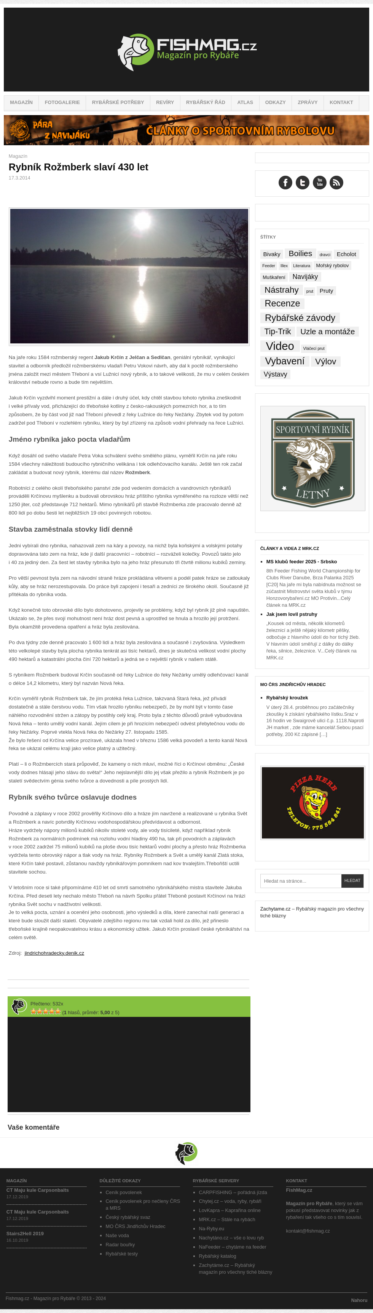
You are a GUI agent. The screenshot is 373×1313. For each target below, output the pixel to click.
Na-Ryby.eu (212, 1228)
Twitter (302, 182)
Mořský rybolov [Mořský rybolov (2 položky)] (332, 265)
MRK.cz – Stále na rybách (227, 1219)
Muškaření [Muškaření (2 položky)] (274, 277)
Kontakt (341, 102)
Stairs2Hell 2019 (25, 1233)
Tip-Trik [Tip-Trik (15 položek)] (277, 331)
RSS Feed (336, 182)
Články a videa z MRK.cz (289, 548)
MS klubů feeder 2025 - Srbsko (301, 561)
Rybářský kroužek (287, 698)
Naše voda (117, 1235)
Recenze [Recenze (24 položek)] (282, 303)
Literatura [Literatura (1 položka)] (301, 265)
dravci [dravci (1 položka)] (325, 254)
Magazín (21, 102)
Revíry (165, 102)
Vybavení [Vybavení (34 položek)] (284, 361)
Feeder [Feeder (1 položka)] (268, 265)
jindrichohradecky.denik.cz (54, 953)
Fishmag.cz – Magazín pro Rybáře (186, 49)
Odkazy (275, 102)
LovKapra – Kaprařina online (230, 1210)
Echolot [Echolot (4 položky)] (346, 254)
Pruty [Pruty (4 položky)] (326, 290)
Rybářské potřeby (118, 102)
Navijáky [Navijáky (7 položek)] (305, 277)
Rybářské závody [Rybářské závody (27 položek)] (300, 318)
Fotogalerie (62, 102)
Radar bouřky (120, 1244)
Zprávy (308, 102)
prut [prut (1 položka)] (309, 291)
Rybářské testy (122, 1254)
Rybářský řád (205, 102)
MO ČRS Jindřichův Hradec (293, 684)
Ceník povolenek (124, 1192)
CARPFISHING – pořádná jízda (233, 1192)
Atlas (245, 102)
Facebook (285, 182)
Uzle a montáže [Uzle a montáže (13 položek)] (327, 331)
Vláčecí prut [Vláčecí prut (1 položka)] (313, 348)
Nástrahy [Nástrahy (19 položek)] (282, 290)
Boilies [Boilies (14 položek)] (300, 253)
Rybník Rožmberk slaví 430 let (78, 167)
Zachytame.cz (275, 909)
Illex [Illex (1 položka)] (284, 265)
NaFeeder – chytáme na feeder (232, 1247)
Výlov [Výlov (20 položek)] (325, 361)
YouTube (320, 182)
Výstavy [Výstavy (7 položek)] (275, 374)
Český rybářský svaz (128, 1217)
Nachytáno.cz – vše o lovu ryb (231, 1238)
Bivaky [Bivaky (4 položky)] (271, 254)
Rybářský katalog (217, 1256)
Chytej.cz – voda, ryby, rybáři (230, 1201)
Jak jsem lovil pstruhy (291, 614)
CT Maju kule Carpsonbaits (37, 1190)
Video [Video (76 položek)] (280, 346)
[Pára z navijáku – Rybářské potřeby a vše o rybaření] (186, 143)
